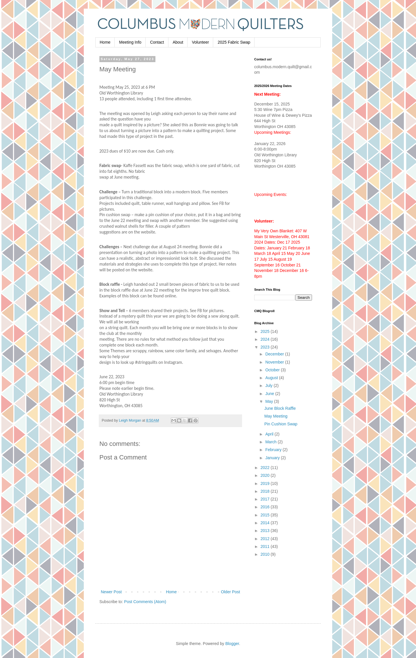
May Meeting (275, 416)
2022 (266, 467)
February (274, 449)
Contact (157, 42)
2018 (266, 491)
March (271, 442)
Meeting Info (130, 42)
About (178, 42)
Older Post (230, 592)
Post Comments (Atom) (145, 601)
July (269, 385)
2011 (266, 546)
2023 (266, 347)
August (272, 377)
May (269, 401)
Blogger (232, 643)
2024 (266, 339)
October (273, 370)
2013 (266, 530)
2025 (266, 331)
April (269, 434)
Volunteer (200, 42)
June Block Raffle (280, 408)
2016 (266, 507)
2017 (266, 499)
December (275, 354)
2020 (266, 475)
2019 (266, 483)
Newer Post (111, 592)
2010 (266, 554)
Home (105, 42)
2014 (266, 522)
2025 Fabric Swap (234, 42)
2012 (266, 538)
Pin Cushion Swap (280, 424)
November (275, 362)
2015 (266, 515)
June (270, 393)
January (273, 457)
